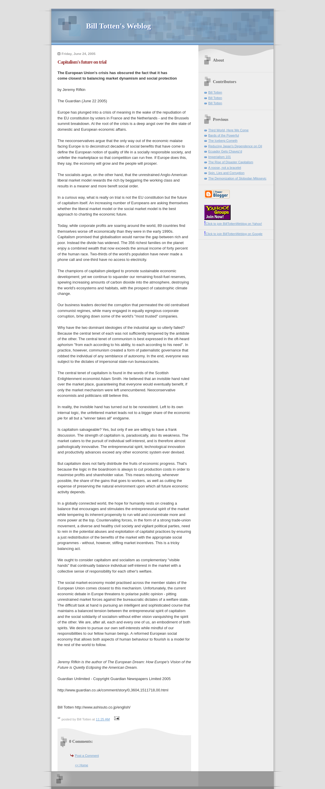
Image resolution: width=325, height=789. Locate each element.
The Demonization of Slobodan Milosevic (237, 178)
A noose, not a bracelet (224, 167)
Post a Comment (87, 755)
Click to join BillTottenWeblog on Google (233, 234)
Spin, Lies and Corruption (226, 173)
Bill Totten (215, 92)
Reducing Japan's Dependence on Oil (235, 146)
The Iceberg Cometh (223, 140)
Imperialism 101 (219, 157)
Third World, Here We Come (228, 130)
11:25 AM (103, 719)
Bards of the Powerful (223, 135)
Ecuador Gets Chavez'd (225, 151)
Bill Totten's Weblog (118, 26)
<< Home (81, 765)
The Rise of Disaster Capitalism (230, 162)
